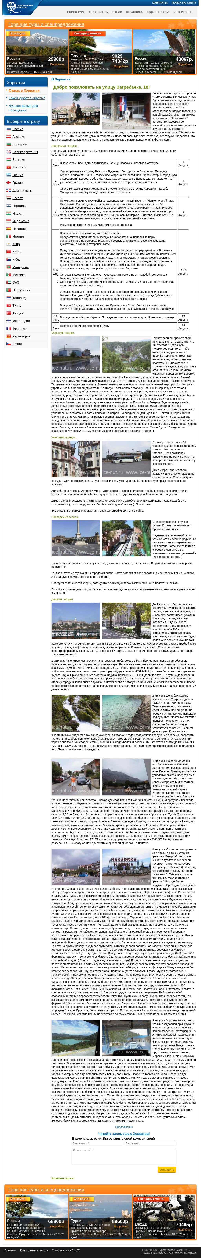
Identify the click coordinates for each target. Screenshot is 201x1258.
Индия (17, 213)
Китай (16, 252)
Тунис (16, 305)
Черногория (21, 336)
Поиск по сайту (184, 2)
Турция (17, 313)
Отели (117, 12)
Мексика (19, 275)
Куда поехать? (158, 12)
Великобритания (25, 152)
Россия (17, 129)
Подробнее (57, 1226)
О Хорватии (60, 79)
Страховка (134, 12)
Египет (17, 198)
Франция (19, 328)
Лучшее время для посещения (23, 108)
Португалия (21, 290)
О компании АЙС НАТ (66, 1250)
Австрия (18, 137)
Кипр (16, 244)
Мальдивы (20, 267)
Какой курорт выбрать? (27, 98)
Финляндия (21, 321)
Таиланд (19, 298)
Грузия (17, 183)
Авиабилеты (99, 12)
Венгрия (18, 160)
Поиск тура (76, 12)
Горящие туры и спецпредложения (46, 1189)
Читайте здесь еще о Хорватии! (124, 1134)
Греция (17, 175)
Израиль (19, 206)
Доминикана (21, 190)
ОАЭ (15, 282)
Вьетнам (19, 167)
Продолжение (124, 1126)
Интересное (183, 12)
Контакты (160, 2)
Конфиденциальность (34, 1250)
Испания (19, 229)
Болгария (19, 144)
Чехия (17, 344)
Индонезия (20, 221)
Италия (18, 236)
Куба (16, 259)
